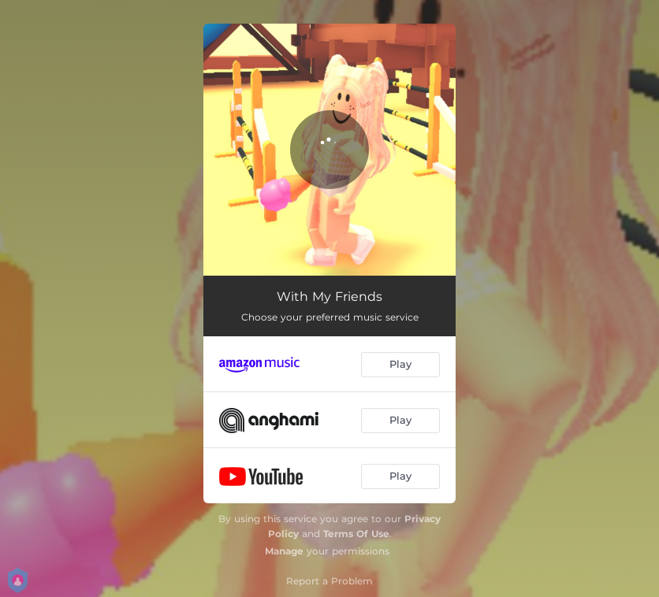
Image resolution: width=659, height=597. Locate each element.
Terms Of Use (356, 534)
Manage (284, 551)
